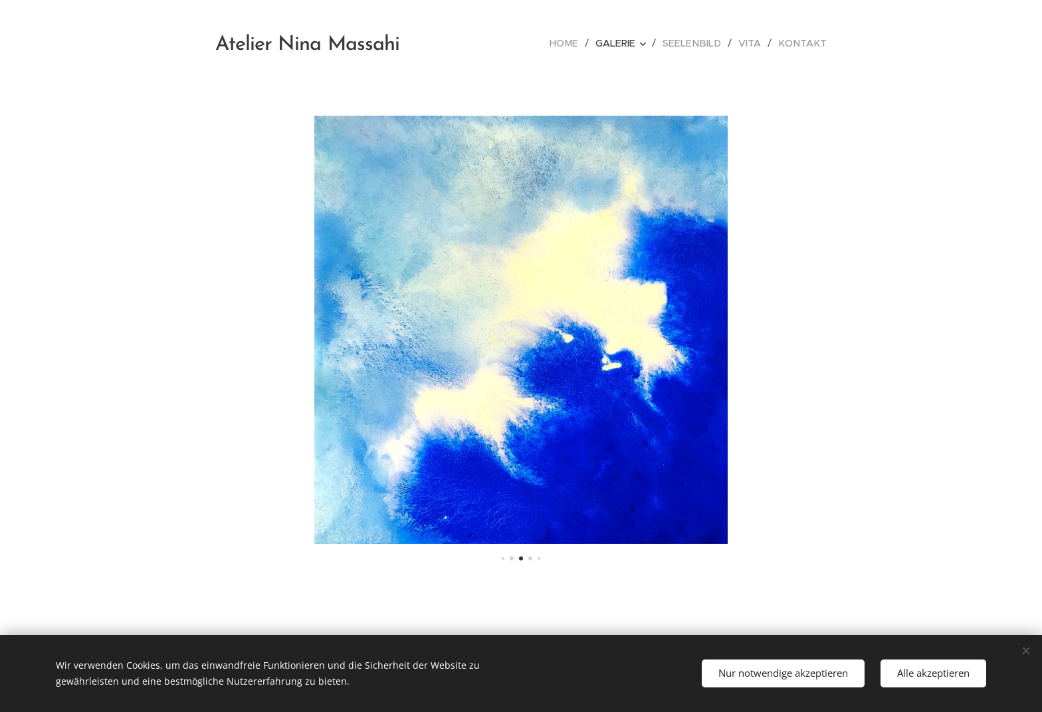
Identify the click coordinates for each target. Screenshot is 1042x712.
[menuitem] (576, 43)
